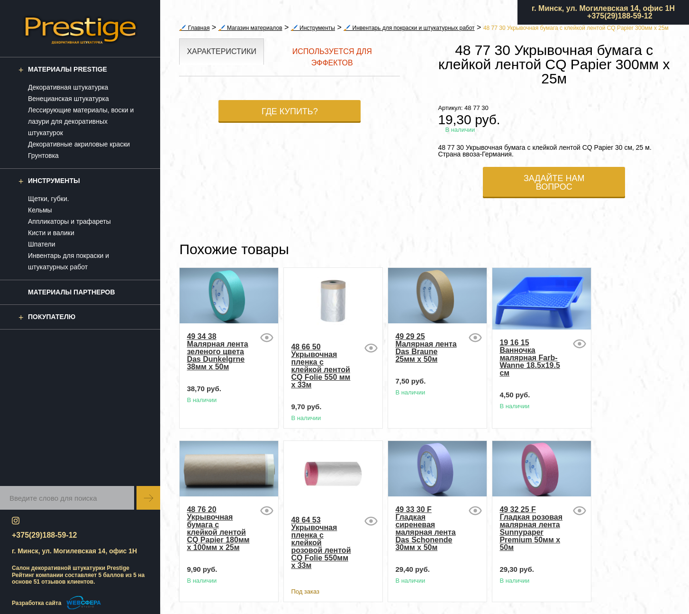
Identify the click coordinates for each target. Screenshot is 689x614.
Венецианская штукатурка (68, 98)
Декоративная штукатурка (68, 87)
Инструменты (54, 180)
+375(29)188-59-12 (619, 16)
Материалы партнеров (71, 292)
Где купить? (290, 111)
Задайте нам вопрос (554, 183)
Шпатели (41, 244)
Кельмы (40, 210)
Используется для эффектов (332, 57)
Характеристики (221, 51)
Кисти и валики (51, 233)
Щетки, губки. (48, 198)
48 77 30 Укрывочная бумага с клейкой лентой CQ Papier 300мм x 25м (576, 28)
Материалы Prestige (67, 69)
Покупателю (51, 317)
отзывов (53, 581)
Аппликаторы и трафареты (69, 221)
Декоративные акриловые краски (79, 144)
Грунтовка (43, 155)
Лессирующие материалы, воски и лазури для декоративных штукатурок (81, 121)
